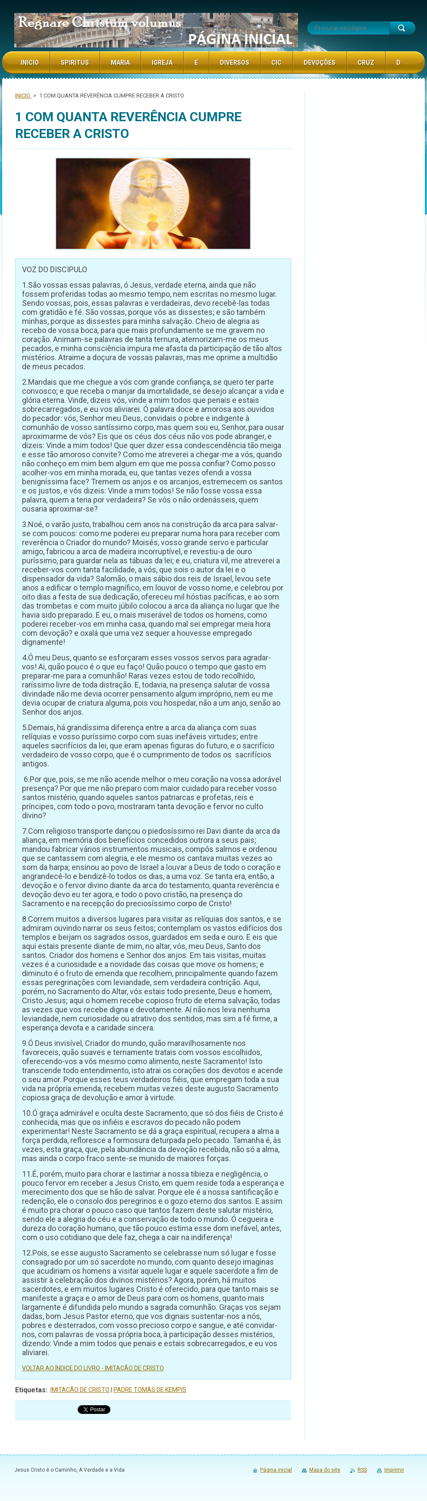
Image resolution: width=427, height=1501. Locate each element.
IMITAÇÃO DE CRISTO (80, 1389)
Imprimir (394, 1470)
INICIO (23, 95)
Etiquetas (30, 1390)
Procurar (402, 28)
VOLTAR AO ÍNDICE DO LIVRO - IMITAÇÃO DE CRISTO (93, 1368)
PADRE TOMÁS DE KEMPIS (149, 1389)
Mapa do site (324, 1470)
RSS (362, 1470)
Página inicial (276, 1470)
